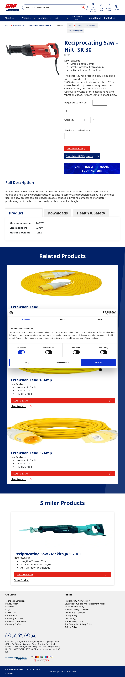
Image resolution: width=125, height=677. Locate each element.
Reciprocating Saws (75, 30)
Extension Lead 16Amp (31, 380)
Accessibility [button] (32, 669)
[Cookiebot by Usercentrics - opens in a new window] (105, 312)
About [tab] (99, 320)
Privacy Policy (11, 603)
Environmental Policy (74, 606)
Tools (70, 25)
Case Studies (11, 615)
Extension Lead (24, 307)
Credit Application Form (16, 621)
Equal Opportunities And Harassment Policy (85, 603)
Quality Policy (71, 615)
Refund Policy (71, 627)
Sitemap (9, 673)
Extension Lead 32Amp (31, 453)
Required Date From (75, 102)
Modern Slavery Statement (77, 609)
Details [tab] (62, 320)
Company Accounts (14, 618)
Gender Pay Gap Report (75, 612)
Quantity (69, 119)
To (65, 110)
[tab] (23, 213)
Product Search (18, 25)
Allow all (98, 362)
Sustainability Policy (74, 621)
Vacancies (9, 606)
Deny (27, 362)
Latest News (10, 612)
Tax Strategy (70, 618)
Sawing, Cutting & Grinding (87, 25)
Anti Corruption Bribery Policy (78, 624)
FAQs (7, 609)
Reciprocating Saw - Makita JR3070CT (47, 553)
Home (7, 25)
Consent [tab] (26, 320)
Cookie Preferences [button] (14, 669)
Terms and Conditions (15, 601)
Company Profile (13, 624)
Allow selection (62, 362)
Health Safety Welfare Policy (77, 601)
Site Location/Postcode (77, 130)
